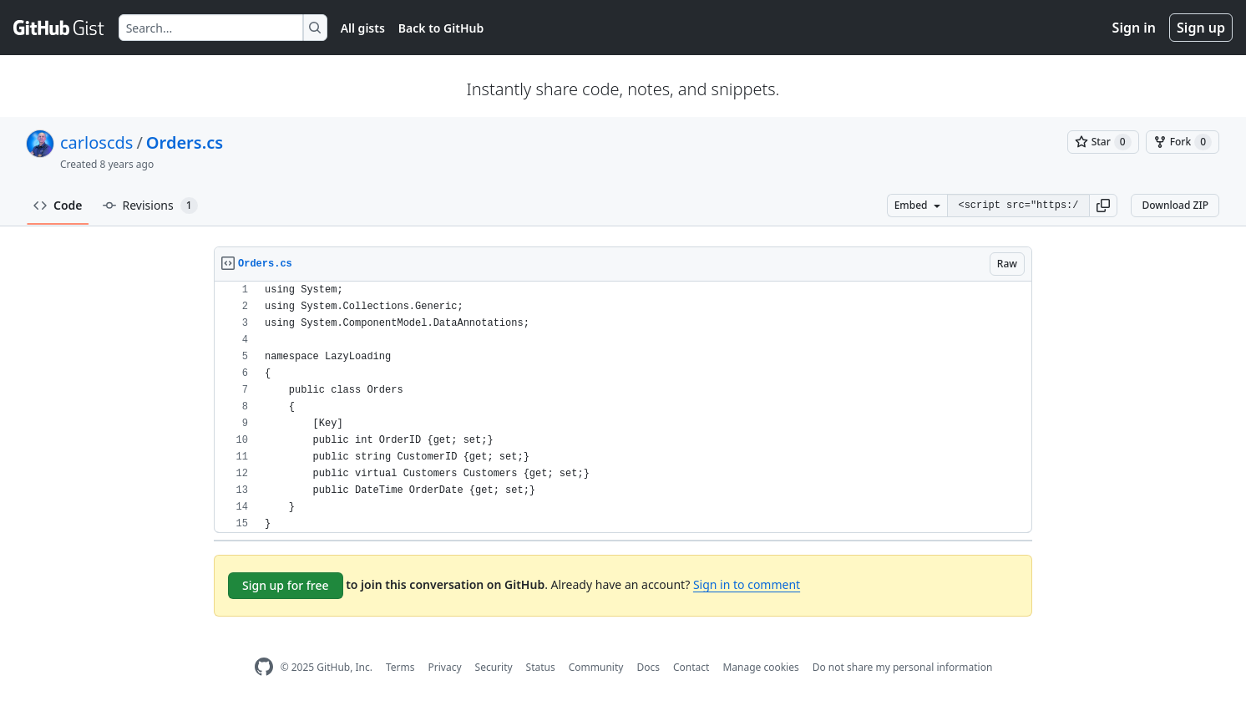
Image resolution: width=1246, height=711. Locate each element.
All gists (363, 28)
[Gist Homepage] (59, 28)
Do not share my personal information (903, 667)
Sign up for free (285, 585)
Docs (648, 667)
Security (494, 667)
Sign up (1201, 27)
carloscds (96, 142)
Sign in (1134, 27)
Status (540, 667)
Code (58, 205)
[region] (623, 407)
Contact (691, 667)
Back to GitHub (441, 28)
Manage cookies (760, 667)
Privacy (445, 667)
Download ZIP (1175, 205)
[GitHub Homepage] (264, 667)
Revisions (150, 205)
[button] (1103, 205)
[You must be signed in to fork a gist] (1182, 142)
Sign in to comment (746, 584)
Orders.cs (184, 142)
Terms (400, 667)
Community (596, 667)
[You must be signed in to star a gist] (1103, 142)
